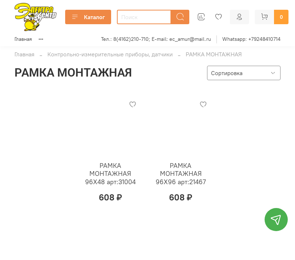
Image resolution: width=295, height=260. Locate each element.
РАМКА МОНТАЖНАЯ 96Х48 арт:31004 (110, 173)
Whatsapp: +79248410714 (251, 39)
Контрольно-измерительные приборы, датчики (110, 54)
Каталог (88, 17)
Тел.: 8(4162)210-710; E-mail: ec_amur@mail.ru (156, 39)
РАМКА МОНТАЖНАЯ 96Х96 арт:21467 (181, 173)
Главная (23, 39)
